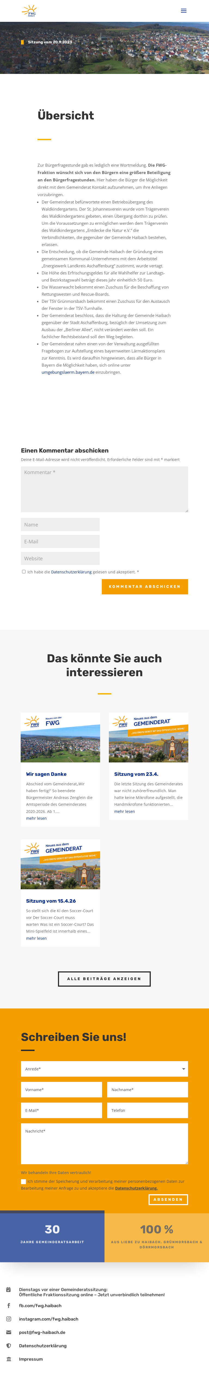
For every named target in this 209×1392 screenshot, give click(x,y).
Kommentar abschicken (145, 586)
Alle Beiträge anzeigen (104, 979)
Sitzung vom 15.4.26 (51, 901)
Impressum (31, 1359)
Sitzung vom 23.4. (136, 774)
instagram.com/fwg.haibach (48, 1319)
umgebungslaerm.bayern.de (68, 372)
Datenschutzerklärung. (136, 1188)
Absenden (168, 1199)
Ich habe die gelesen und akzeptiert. (80, 571)
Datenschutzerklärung (72, 571)
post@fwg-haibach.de (42, 1332)
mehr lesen (36, 818)
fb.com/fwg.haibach (40, 1305)
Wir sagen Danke (46, 774)
